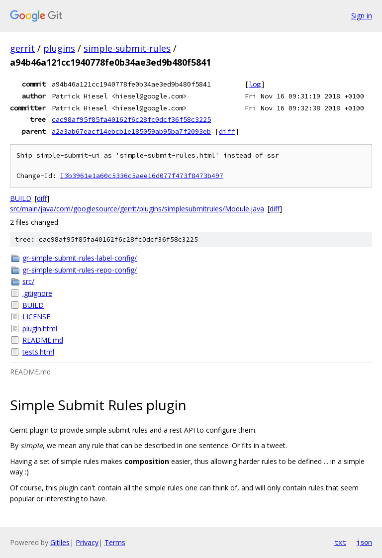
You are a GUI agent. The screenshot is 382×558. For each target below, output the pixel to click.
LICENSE (36, 316)
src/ (28, 281)
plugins (59, 48)
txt (340, 542)
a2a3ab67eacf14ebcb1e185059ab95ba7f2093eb (131, 131)
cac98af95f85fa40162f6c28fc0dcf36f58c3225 (131, 119)
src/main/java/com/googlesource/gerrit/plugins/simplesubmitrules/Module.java (137, 208)
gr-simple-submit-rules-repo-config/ (79, 270)
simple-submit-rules (127, 48)
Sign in (361, 15)
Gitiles (60, 542)
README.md (42, 340)
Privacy (87, 542)
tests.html (38, 352)
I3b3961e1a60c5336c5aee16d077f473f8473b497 (141, 176)
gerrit (22, 48)
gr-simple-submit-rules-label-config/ (79, 258)
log (255, 84)
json (364, 542)
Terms (114, 542)
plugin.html (39, 328)
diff (227, 131)
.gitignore (37, 293)
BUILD (20, 198)
